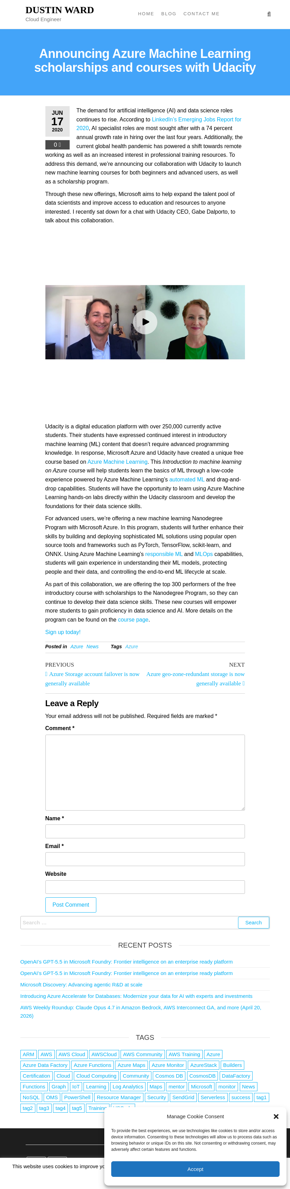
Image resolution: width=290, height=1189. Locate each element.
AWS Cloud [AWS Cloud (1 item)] (72, 1054)
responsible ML (164, 554)
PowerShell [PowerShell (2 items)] (77, 1097)
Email (54, 846)
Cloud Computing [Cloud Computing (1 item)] (96, 1076)
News (93, 646)
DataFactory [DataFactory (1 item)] (236, 1076)
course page (133, 620)
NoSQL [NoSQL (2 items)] (31, 1097)
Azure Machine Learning (117, 462)
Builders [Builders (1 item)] (232, 1065)
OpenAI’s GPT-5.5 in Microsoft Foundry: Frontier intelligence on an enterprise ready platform (126, 962)
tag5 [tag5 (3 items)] (77, 1108)
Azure (77, 646)
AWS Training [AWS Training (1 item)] (184, 1054)
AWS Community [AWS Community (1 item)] (142, 1054)
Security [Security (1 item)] (156, 1097)
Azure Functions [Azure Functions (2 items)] (92, 1065)
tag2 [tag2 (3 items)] (28, 1108)
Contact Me (202, 13)
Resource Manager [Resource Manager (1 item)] (119, 1097)
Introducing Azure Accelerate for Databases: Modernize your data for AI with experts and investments (136, 996)
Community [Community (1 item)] (136, 1076)
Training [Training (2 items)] (97, 1108)
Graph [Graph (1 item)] (59, 1086)
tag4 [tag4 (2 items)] (60, 1108)
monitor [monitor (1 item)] (227, 1086)
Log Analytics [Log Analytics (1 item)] (128, 1086)
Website (56, 874)
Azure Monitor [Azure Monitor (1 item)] (168, 1065)
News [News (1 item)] (248, 1086)
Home (146, 13)
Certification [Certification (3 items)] (36, 1076)
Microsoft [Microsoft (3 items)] (201, 1086)
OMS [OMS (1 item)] (52, 1097)
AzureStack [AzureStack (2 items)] (203, 1065)
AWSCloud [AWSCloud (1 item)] (104, 1054)
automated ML (187, 479)
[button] (276, 1116)
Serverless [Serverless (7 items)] (213, 1097)
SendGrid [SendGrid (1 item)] (183, 1097)
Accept (195, 1169)
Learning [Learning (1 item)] (96, 1086)
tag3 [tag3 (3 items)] (44, 1108)
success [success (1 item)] (240, 1097)
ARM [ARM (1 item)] (28, 1054)
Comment (59, 728)
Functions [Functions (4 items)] (34, 1086)
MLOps (204, 554)
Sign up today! (63, 632)
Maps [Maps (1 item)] (156, 1086)
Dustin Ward (60, 10)
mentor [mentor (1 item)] (176, 1086)
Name (54, 818)
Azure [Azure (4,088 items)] (213, 1054)
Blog (168, 13)
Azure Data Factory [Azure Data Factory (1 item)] (45, 1065)
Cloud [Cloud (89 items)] (63, 1076)
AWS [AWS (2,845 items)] (46, 1054)
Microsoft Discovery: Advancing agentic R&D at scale (81, 984)
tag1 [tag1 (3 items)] (261, 1097)
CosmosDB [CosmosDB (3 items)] (203, 1076)
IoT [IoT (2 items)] (76, 1086)
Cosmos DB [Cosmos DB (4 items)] (169, 1076)
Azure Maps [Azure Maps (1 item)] (131, 1065)
